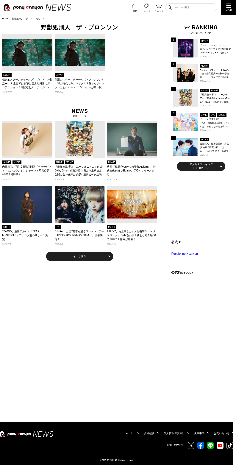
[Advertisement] (199, 205)
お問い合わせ (221, 433)
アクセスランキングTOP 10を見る (201, 166)
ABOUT (130, 433)
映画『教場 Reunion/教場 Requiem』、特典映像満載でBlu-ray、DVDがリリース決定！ (131, 170)
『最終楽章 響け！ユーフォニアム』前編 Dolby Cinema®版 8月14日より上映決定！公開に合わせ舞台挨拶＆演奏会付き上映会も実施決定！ (79, 171)
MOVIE (6, 75)
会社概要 (149, 433)
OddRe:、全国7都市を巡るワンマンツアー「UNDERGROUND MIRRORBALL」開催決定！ (79, 235)
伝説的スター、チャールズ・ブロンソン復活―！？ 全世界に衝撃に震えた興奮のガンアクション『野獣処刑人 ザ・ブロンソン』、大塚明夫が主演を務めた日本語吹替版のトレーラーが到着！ (27, 83)
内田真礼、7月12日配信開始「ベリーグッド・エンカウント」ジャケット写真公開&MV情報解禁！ (26, 170)
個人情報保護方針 (174, 433)
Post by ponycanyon (184, 253)
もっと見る (79, 256)
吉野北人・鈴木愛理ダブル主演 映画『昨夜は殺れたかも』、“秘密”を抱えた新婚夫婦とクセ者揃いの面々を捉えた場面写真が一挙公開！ (215, 147)
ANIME (6, 162)
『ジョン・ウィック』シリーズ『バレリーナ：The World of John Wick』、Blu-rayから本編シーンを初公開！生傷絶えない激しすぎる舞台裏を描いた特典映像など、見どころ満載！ (215, 49)
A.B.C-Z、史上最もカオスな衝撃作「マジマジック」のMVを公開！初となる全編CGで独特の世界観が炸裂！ (131, 235)
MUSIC (17, 162)
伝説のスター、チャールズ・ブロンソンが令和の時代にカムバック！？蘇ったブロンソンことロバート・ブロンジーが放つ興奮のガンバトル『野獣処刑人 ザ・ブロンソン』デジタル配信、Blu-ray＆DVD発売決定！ (79, 83)
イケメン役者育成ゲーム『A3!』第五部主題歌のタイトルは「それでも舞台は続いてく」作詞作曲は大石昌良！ (215, 123)
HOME (5, 18)
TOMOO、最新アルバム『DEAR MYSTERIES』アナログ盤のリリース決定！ (25, 235)
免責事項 (199, 433)
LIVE (58, 227)
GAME (204, 115)
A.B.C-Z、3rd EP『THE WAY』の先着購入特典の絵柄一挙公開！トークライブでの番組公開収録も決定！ (215, 74)
